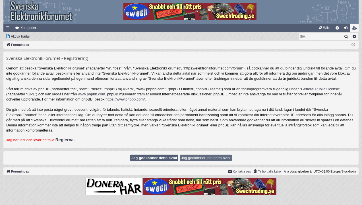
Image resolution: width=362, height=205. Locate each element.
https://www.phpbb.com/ (125, 99)
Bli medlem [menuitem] (356, 29)
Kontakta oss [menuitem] (239, 171)
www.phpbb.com (91, 94)
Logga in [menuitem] (347, 29)
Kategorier (28, 28)
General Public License (320, 89)
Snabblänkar (9, 29)
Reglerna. (65, 139)
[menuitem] (324, 28)
